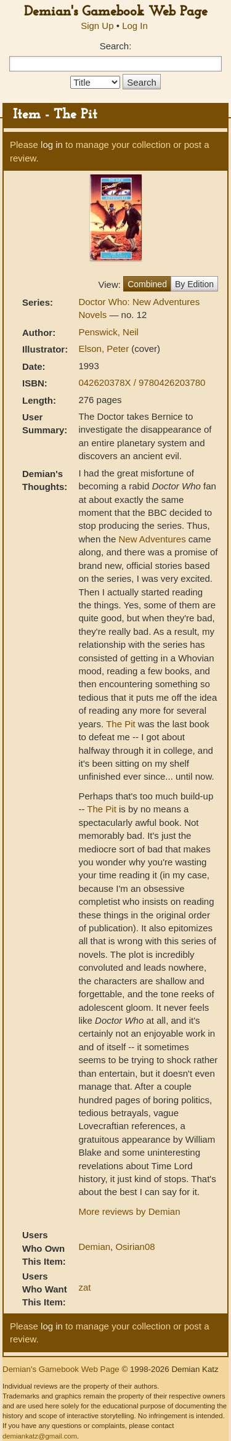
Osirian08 (135, 1246)
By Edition (194, 284)
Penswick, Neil (108, 332)
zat (84, 1287)
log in (52, 144)
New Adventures (151, 539)
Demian (94, 1246)
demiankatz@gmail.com (39, 1436)
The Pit (121, 724)
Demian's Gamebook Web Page (116, 12)
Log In (135, 25)
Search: (116, 46)
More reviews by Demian (129, 1211)
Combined (147, 284)
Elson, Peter (104, 348)
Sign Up (97, 25)
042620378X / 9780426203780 (141, 382)
